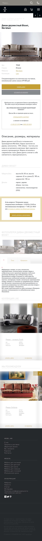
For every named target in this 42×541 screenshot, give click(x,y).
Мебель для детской (12, 464)
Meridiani (19, 18)
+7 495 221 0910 (15, 124)
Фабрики (11, 18)
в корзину (28, 358)
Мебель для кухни (11, 467)
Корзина (7, 451)
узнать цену (21, 87)
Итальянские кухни (11, 473)
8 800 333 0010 (27, 124)
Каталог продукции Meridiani (10, 20)
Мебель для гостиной (12, 462)
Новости (7, 485)
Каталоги (24, 260)
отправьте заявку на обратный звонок (21, 209)
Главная (4, 18)
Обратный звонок (11, 446)
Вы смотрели (9, 449)
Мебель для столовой (12, 471)
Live (17, 73)
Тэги (12, 260)
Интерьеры (8, 489)
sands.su (29, 534)
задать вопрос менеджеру (21, 215)
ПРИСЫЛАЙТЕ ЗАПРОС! (21, 117)
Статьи (7, 487)
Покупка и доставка (11, 444)
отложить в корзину (21, 92)
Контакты (7, 453)
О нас (6, 442)
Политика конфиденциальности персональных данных (16, 492)
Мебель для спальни (12, 469)
